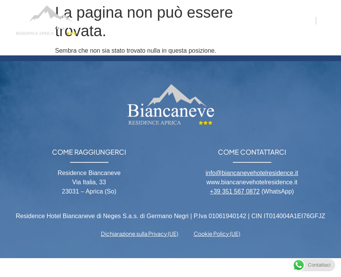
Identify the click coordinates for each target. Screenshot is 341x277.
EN (324, 20)
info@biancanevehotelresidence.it (252, 173)
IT (310, 20)
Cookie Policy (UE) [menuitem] (217, 233)
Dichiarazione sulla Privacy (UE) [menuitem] (139, 233)
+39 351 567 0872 (234, 191)
